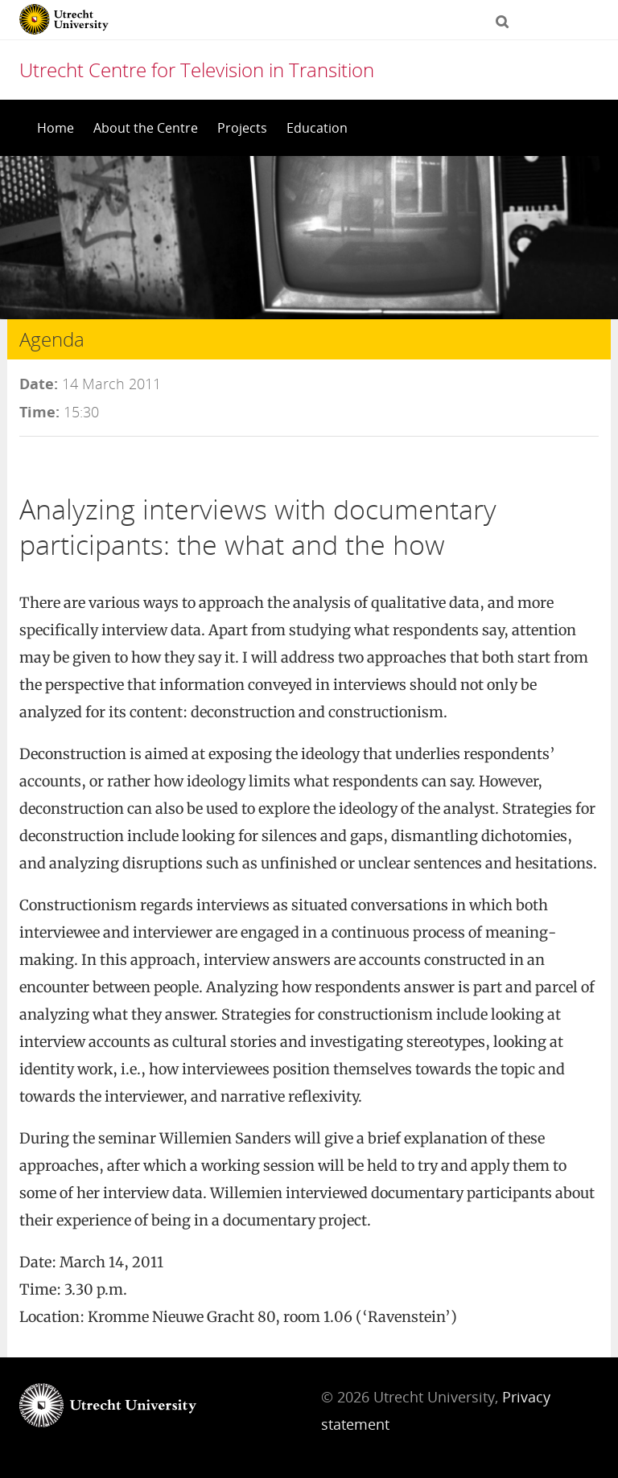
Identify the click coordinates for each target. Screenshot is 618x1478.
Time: (39, 411)
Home (55, 128)
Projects (242, 128)
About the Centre (145, 128)
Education (317, 128)
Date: (38, 383)
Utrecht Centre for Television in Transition (196, 69)
